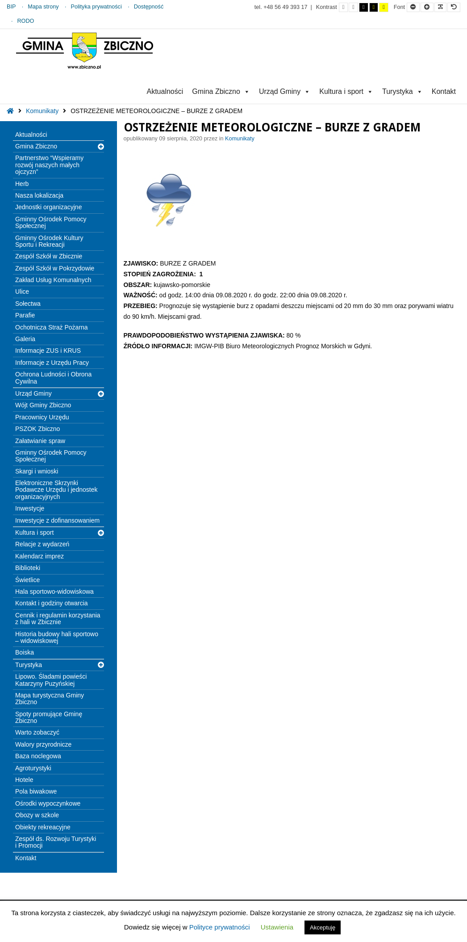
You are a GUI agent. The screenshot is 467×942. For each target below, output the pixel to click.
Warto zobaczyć (37, 732)
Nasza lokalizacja (39, 195)
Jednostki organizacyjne (48, 207)
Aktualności (164, 91)
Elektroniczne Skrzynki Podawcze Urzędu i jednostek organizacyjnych (56, 489)
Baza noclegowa (38, 756)
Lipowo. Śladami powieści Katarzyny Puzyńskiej (51, 680)
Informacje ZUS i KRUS (48, 350)
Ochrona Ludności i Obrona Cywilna (53, 377)
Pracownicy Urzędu (42, 417)
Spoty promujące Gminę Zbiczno (48, 717)
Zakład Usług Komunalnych (53, 279)
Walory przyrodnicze (43, 744)
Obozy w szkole (37, 815)
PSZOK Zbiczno (37, 428)
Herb (22, 183)
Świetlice (27, 579)
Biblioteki (27, 567)
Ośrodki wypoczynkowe (47, 803)
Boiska (24, 652)
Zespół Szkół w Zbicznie (48, 256)
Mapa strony (43, 7)
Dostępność (149, 7)
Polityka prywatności (96, 7)
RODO (25, 21)
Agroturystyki (33, 768)
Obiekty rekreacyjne (43, 827)
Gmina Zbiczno (221, 91)
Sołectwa (28, 303)
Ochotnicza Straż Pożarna (51, 327)
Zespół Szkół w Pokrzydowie (54, 268)
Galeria (25, 338)
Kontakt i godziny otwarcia (51, 603)
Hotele (24, 779)
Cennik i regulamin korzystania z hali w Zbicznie (57, 618)
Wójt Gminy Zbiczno (43, 405)
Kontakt (444, 91)
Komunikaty (42, 110)
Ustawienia (277, 927)
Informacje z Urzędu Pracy (52, 362)
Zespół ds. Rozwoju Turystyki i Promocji (55, 842)
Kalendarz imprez (39, 556)
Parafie (25, 315)
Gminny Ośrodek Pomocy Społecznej (51, 222)
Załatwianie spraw (40, 440)
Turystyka (402, 91)
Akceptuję (322, 927)
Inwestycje (29, 508)
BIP (11, 7)
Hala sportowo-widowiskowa (54, 591)
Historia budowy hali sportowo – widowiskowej (56, 637)
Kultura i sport (346, 91)
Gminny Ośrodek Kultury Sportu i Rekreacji (49, 241)
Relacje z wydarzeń (42, 544)
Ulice (22, 291)
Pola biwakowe (36, 791)
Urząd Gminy (284, 91)
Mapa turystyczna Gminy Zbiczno (49, 698)
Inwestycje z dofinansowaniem (57, 520)
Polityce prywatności (219, 927)
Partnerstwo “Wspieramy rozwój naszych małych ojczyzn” (49, 164)
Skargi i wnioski (36, 471)
